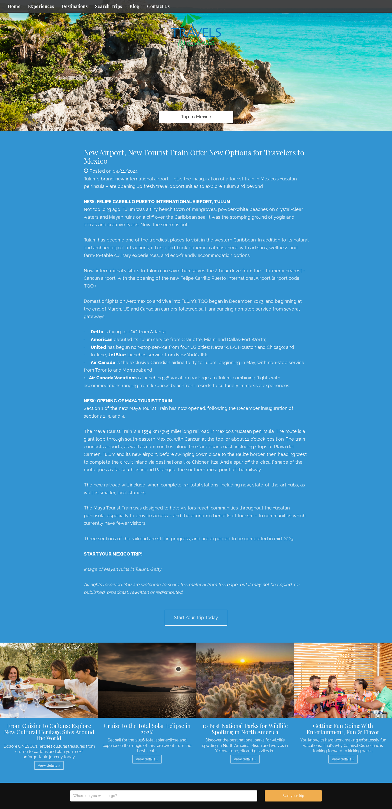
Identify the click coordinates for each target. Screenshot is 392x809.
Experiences (41, 6)
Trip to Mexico (196, 116)
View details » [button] (49, 765)
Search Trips (108, 6)
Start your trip (293, 796)
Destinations (75, 6)
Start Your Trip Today (196, 617)
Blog (135, 6)
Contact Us (158, 6)
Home (14, 6)
